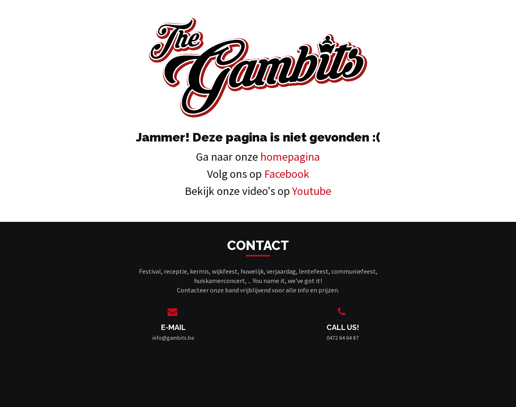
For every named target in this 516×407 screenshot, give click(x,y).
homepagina (290, 156)
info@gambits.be (173, 337)
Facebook (286, 173)
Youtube (311, 191)
